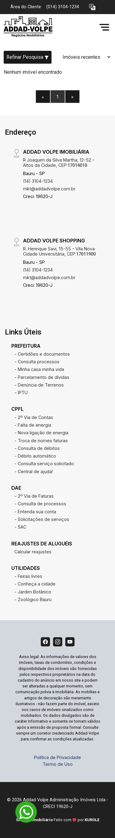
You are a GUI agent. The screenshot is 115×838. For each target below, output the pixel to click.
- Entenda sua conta (35, 511)
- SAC (20, 526)
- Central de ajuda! (33, 471)
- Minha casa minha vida (39, 369)
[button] (92, 7)
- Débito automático (35, 455)
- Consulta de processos (40, 503)
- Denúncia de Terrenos (39, 384)
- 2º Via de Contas (33, 417)
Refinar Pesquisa (27, 57)
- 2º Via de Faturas (34, 496)
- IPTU (21, 392)
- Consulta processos (36, 361)
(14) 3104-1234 (38, 181)
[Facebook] (45, 641)
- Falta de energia (32, 425)
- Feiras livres (28, 576)
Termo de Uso (58, 764)
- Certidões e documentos (42, 354)
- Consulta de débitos (37, 448)
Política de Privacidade (57, 757)
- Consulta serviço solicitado (44, 463)
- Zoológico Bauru (33, 599)
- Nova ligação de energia (41, 432)
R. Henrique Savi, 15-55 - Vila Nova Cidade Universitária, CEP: (59, 251)
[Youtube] (70, 641)
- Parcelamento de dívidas (41, 377)
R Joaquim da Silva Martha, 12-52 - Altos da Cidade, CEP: (58, 162)
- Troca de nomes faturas (41, 440)
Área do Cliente (25, 6)
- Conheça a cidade (35, 583)
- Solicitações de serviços (41, 519)
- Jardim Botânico (32, 591)
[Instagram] (57, 641)
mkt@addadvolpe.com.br (49, 188)
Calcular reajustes (33, 551)
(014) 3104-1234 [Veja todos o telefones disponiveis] (62, 6)
